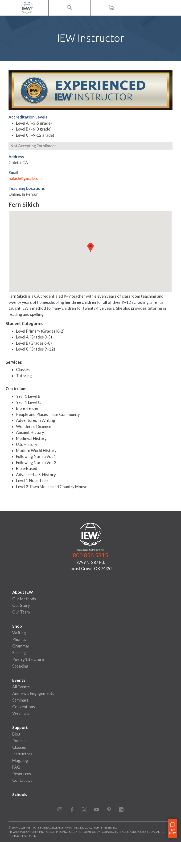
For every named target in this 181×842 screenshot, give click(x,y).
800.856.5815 (90, 555)
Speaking (20, 666)
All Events (21, 686)
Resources (21, 773)
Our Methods (24, 598)
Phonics (19, 639)
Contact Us (22, 780)
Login (32, 836)
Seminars (20, 700)
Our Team (21, 611)
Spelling (19, 652)
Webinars (20, 713)
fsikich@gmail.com (25, 178)
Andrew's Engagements (33, 693)
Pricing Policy (66, 832)
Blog (16, 734)
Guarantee (157, 832)
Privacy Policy (19, 832)
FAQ (16, 767)
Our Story (21, 605)
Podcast (19, 740)
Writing (19, 632)
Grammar (20, 645)
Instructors (22, 753)
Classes (19, 747)
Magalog (20, 760)
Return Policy (89, 832)
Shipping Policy (43, 832)
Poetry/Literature (28, 659)
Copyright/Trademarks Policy (124, 832)
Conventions (23, 706)
